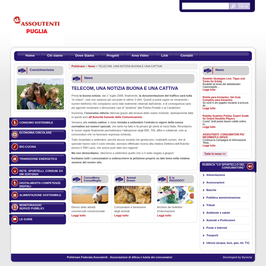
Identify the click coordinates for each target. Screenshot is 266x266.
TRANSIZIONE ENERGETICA (38, 158)
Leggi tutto (78, 215)
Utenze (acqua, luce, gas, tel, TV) (227, 242)
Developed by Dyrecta (237, 257)
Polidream (78, 66)
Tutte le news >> (215, 153)
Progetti (113, 55)
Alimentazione (215, 174)
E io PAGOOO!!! (176, 179)
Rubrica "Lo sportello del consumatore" (223, 166)
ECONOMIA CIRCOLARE (35, 132)
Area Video (140, 55)
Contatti (186, 55)
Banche (211, 190)
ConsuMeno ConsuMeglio (92, 179)
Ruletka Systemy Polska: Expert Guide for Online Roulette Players (226, 117)
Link (164, 55)
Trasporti (212, 235)
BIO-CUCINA (27, 146)
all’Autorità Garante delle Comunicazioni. (116, 117)
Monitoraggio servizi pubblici (31, 207)
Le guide (25, 219)
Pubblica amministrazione (223, 197)
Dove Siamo (84, 55)
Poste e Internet (216, 227)
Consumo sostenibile (36, 122)
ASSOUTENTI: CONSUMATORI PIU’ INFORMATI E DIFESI (224, 136)
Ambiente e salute (218, 212)
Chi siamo (55, 55)
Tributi (210, 205)
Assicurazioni (215, 182)
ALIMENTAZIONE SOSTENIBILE (40, 195)
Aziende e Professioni (220, 220)
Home (29, 55)
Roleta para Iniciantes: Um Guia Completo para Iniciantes (222, 98)
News (91, 66)
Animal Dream (131, 179)
